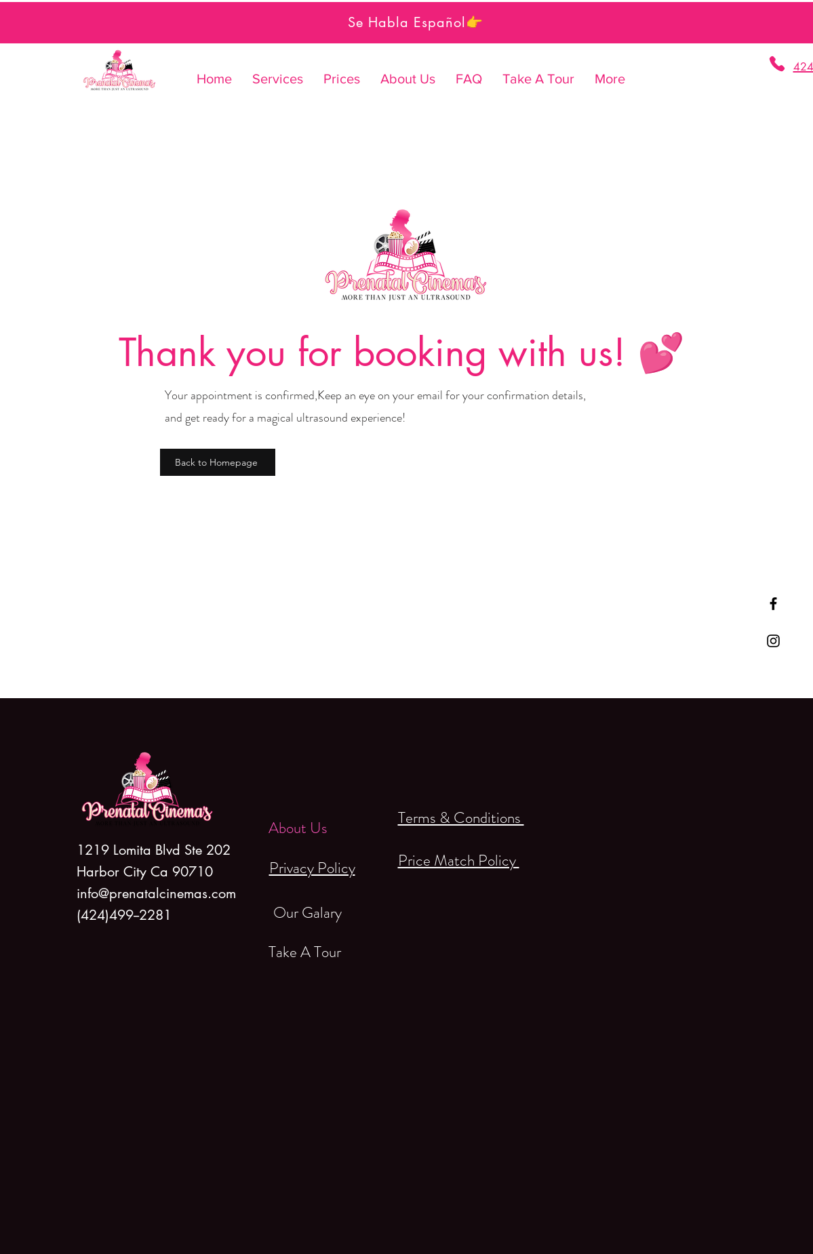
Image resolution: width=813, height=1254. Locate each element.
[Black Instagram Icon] (773, 640)
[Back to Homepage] (217, 462)
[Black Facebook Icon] (773, 603)
